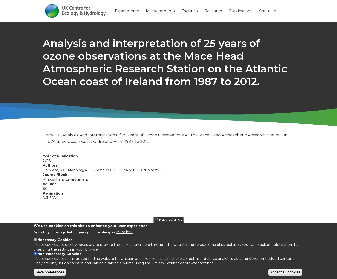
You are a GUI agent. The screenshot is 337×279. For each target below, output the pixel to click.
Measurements (160, 11)
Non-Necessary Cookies (59, 254)
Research (213, 11)
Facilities (190, 11)
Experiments (127, 11)
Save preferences (50, 272)
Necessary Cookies (54, 240)
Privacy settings (168, 219)
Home (49, 135)
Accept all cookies (285, 272)
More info (124, 232)
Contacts (267, 11)
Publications (240, 11)
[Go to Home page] (75, 11)
